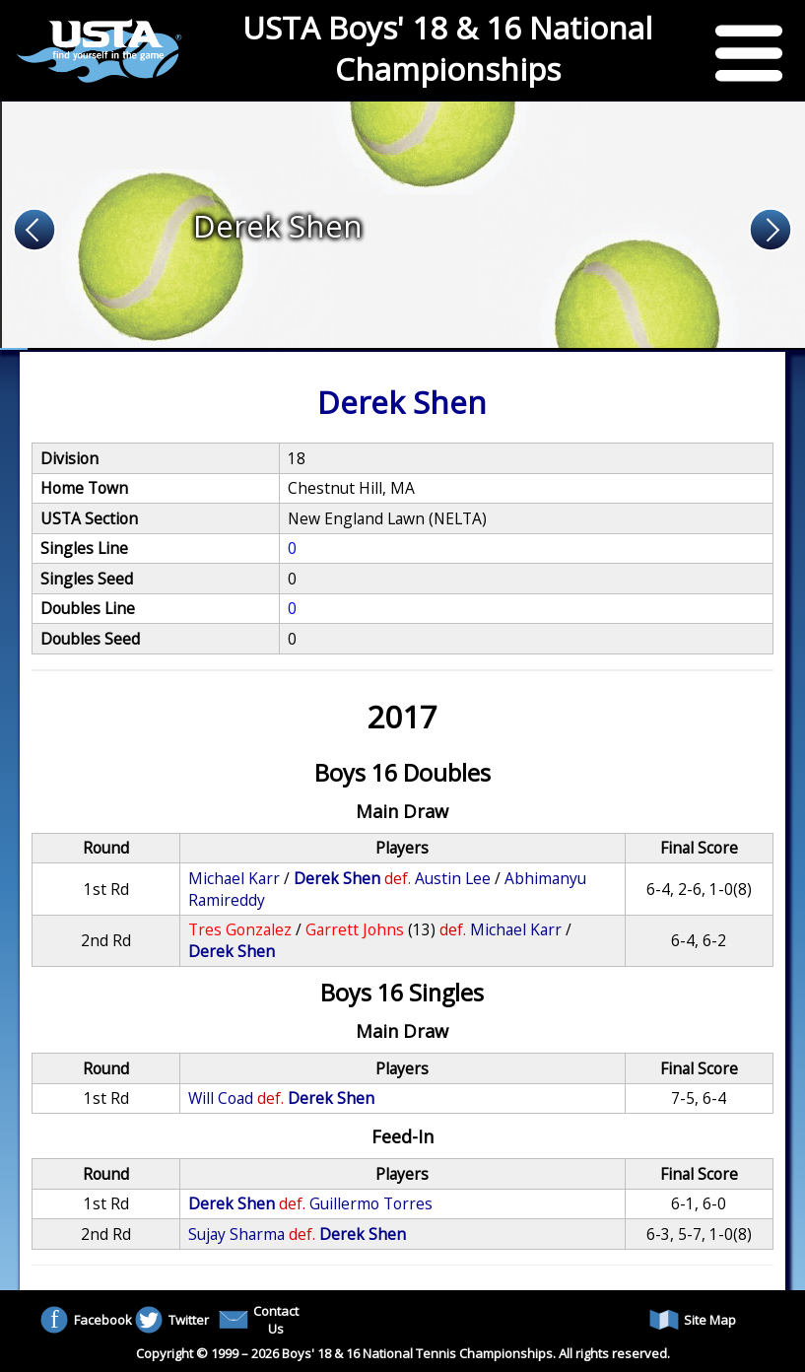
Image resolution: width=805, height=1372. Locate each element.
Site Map (692, 1320)
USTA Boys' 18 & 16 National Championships (447, 48)
